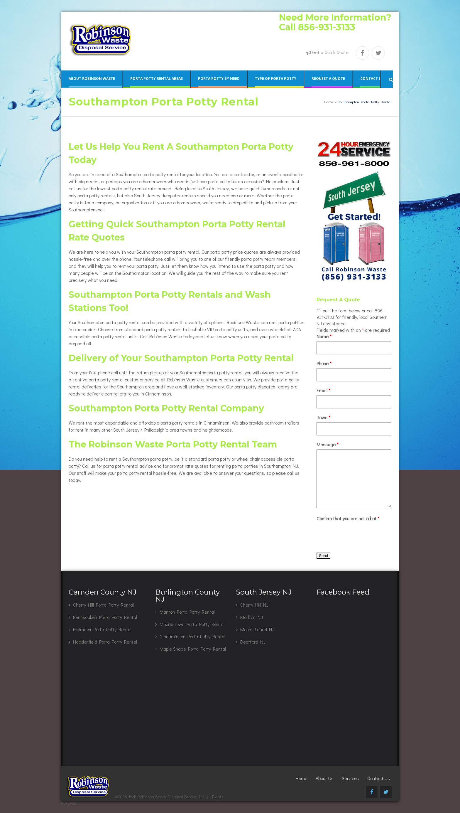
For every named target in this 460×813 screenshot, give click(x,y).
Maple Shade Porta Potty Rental (193, 649)
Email (323, 390)
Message (328, 444)
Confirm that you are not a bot (348, 518)
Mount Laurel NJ (257, 629)
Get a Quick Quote (330, 52)
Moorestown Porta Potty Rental (192, 624)
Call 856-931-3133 (317, 27)
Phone (324, 363)
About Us (325, 778)
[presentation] (361, 534)
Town (323, 417)
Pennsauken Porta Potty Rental (105, 617)
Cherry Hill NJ (254, 605)
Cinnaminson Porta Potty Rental (192, 636)
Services (350, 778)
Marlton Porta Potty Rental (187, 612)
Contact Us (378, 778)
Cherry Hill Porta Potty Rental (103, 605)
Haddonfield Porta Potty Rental (105, 642)
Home (329, 101)
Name (324, 336)
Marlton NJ (251, 617)
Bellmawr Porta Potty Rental (102, 629)
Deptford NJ (252, 642)
